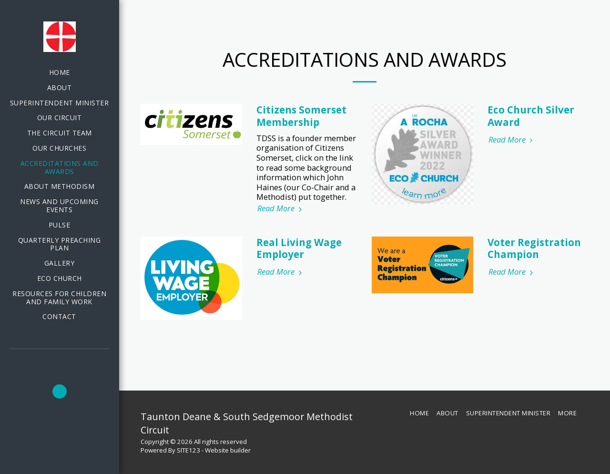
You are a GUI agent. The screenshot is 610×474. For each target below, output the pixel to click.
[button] (59, 391)
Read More (281, 209)
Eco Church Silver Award (531, 116)
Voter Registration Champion (534, 248)
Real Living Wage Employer (299, 248)
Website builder (228, 450)
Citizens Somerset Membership (301, 116)
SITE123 (188, 450)
